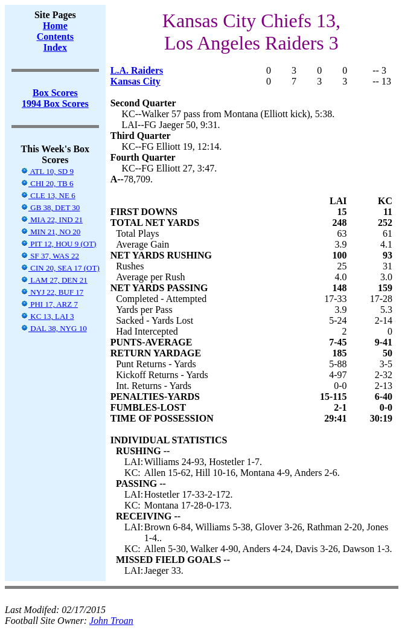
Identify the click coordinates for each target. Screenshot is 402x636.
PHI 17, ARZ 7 (49, 304)
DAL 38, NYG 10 (54, 328)
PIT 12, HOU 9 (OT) (58, 243)
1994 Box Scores (55, 103)
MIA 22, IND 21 (52, 219)
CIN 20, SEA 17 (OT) (60, 267)
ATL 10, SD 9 (47, 171)
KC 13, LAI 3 (47, 316)
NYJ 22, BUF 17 (52, 292)
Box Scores (55, 93)
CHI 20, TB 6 (47, 183)
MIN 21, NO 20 (50, 231)
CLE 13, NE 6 (48, 195)
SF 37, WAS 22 (50, 255)
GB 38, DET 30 (50, 207)
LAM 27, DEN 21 (54, 279)
